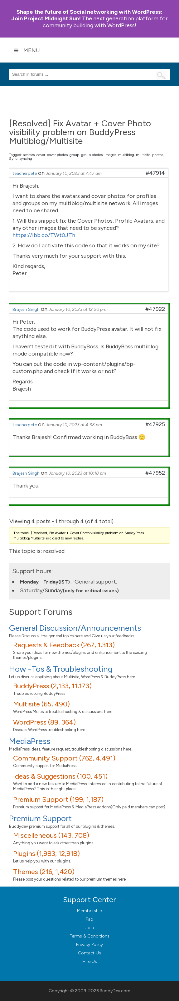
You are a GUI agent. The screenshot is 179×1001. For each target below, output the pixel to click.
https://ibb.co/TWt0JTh (43, 235)
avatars (29, 155)
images (110, 155)
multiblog (126, 155)
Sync (13, 158)
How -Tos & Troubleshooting (61, 669)
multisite (143, 155)
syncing (25, 158)
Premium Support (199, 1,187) (58, 799)
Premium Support (40, 818)
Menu (27, 50)
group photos (92, 155)
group (74, 155)
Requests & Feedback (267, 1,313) (64, 645)
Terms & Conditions (89, 936)
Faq (89, 919)
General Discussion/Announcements (75, 628)
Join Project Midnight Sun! (87, 15)
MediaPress (29, 741)
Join (89, 927)
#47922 (155, 309)
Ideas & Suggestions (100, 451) (60, 776)
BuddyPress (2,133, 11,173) (52, 686)
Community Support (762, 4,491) (64, 758)
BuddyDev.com (115, 990)
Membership (89, 910)
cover (40, 155)
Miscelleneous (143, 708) (51, 835)
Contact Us (89, 953)
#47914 (155, 173)
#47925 (155, 424)
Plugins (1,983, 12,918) (46, 853)
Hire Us (89, 961)
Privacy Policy (89, 944)
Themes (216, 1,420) (44, 871)
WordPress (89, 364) (44, 722)
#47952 (155, 473)
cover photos (57, 155)
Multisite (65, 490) (41, 704)
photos (157, 155)
